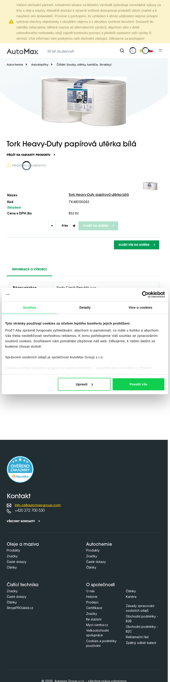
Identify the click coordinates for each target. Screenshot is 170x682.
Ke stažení (93, 619)
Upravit (84, 384)
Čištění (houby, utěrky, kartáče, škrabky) (84, 64)
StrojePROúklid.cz (20, 608)
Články (12, 567)
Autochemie (15, 64)
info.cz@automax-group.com (38, 505)
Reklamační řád (137, 637)
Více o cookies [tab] (141, 307)
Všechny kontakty (21, 521)
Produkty (13, 550)
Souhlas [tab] (29, 307)
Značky (12, 556)
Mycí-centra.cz (97, 625)
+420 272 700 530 (30, 511)
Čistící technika (22, 585)
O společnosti (100, 585)
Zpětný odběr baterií (141, 643)
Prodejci (92, 602)
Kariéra (131, 597)
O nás (90, 591)
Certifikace (94, 608)
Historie (91, 597)
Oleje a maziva (23, 545)
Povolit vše (138, 384)
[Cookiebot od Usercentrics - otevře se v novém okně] (145, 294)
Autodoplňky (39, 64)
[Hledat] (122, 50)
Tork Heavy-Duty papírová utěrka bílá (99, 195)
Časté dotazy (16, 562)
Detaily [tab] (85, 307)
